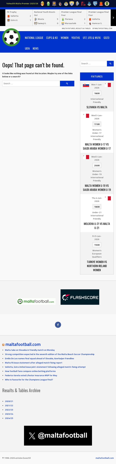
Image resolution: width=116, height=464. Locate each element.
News (36, 48)
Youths (75, 38)
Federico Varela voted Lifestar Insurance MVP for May (31, 375)
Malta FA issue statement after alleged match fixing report (33, 362)
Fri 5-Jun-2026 (96, 237)
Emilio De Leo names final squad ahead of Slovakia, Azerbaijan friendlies (39, 358)
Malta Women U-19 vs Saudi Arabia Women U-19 (97, 188)
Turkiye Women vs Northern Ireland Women (97, 266)
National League (34, 38)
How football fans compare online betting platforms (30, 371)
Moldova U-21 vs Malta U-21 (97, 226)
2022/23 (9, 409)
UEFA (27, 48)
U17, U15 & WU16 (92, 38)
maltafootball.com (23, 344)
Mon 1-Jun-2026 (96, 86)
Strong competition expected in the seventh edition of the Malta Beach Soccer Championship (49, 354)
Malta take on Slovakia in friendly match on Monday (30, 349)
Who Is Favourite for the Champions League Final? (29, 379)
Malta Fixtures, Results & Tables (76, 28)
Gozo (106, 38)
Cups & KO (52, 38)
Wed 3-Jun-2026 (96, 117)
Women (64, 38)
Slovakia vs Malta (97, 107)
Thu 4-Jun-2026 (97, 199)
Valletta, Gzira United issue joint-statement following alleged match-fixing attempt (45, 366)
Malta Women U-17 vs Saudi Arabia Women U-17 (97, 146)
